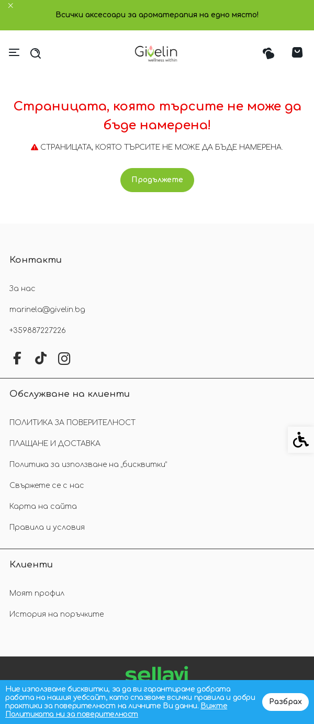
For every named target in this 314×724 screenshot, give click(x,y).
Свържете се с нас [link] (46, 485)
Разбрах (285, 702)
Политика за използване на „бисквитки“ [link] (88, 465)
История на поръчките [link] (56, 614)
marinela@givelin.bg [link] (47, 310)
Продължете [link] (157, 180)
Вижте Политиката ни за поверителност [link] (116, 710)
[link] (157, 53)
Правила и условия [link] (47, 527)
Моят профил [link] (36, 593)
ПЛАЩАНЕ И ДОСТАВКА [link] (54, 444)
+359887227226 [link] (37, 331)
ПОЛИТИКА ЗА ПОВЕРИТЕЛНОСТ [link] (72, 423)
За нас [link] (22, 289)
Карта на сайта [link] (43, 506)
